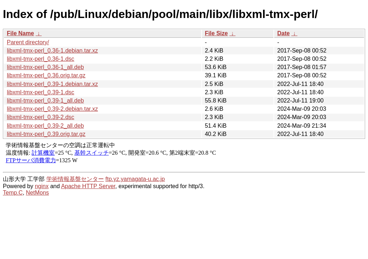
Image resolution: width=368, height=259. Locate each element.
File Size (216, 33)
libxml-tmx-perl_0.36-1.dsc (40, 59)
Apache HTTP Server (88, 186)
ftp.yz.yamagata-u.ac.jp (135, 179)
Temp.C (13, 193)
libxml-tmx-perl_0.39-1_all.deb (45, 100)
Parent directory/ (28, 42)
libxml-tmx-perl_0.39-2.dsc (40, 117)
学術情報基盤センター (75, 179)
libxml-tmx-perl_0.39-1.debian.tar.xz (52, 84)
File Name (20, 33)
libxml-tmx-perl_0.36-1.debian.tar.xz (52, 50)
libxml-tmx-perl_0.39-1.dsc (40, 92)
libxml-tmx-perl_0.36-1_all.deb (45, 67)
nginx (42, 186)
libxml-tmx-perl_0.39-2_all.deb (45, 126)
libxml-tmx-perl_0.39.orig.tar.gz (46, 134)
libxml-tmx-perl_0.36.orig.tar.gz (46, 75)
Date (283, 33)
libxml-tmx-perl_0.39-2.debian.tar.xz (52, 109)
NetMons (37, 193)
